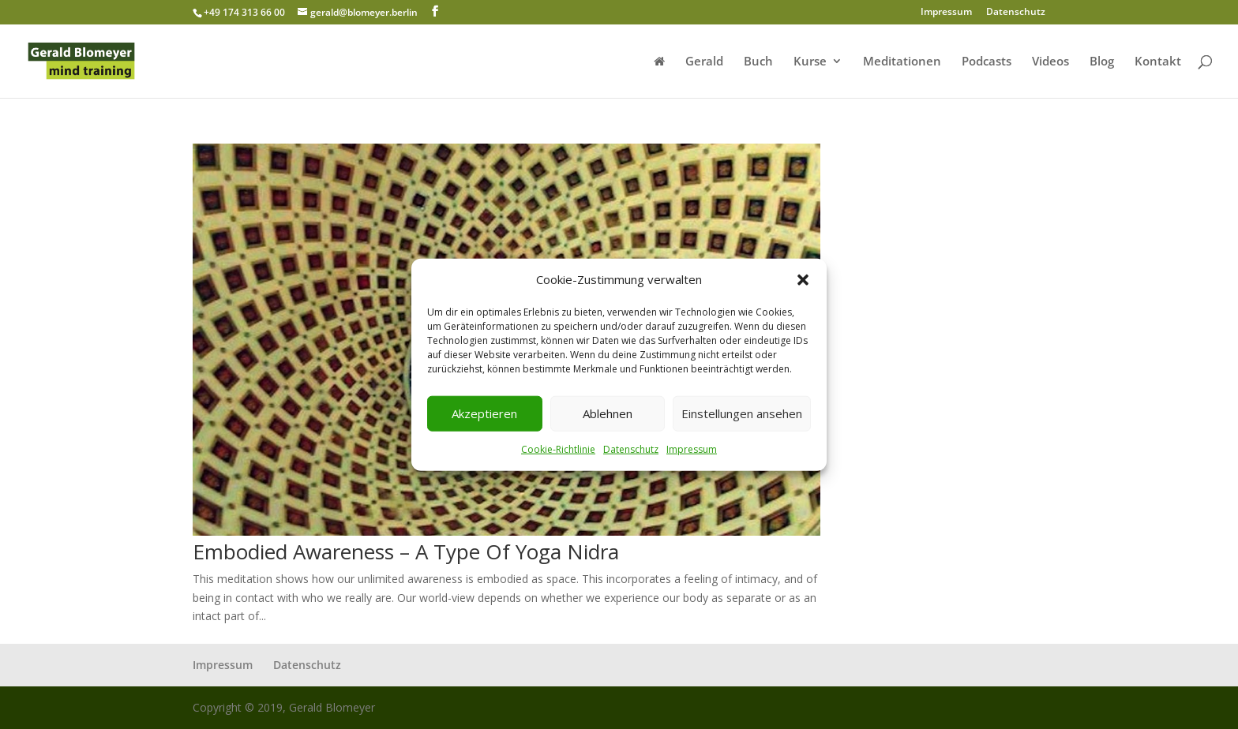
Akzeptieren (484, 413)
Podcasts (986, 62)
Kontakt (1158, 62)
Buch (758, 62)
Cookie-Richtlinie (558, 449)
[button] (803, 280)
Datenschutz (630, 449)
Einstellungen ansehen (741, 413)
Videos (1050, 62)
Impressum (691, 449)
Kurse (810, 62)
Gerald (704, 62)
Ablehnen (607, 413)
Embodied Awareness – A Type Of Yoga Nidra (406, 551)
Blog (1102, 62)
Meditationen (902, 62)
